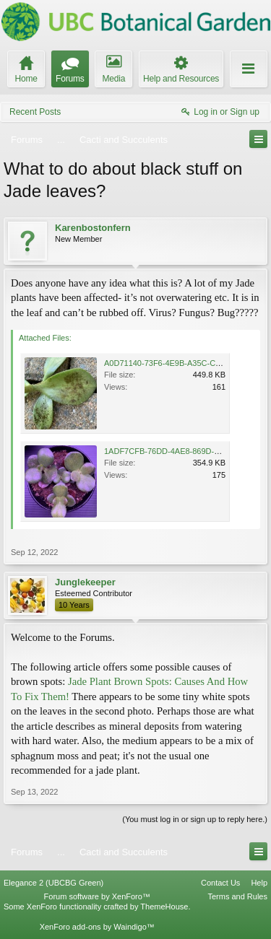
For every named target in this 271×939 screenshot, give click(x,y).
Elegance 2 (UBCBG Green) (53, 882)
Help (259, 882)
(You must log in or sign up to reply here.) (194, 819)
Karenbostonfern (93, 227)
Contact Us (220, 882)
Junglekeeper (85, 582)
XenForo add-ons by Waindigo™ (97, 926)
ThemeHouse (164, 906)
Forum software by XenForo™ (97, 896)
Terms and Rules (237, 896)
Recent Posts (35, 112)
